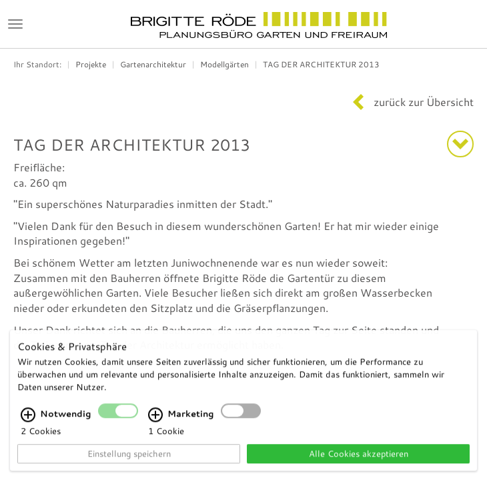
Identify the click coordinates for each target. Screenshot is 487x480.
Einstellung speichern (129, 460)
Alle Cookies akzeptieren (358, 460)
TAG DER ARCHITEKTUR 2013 (321, 64)
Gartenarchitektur (153, 64)
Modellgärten (224, 64)
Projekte (90, 64)
